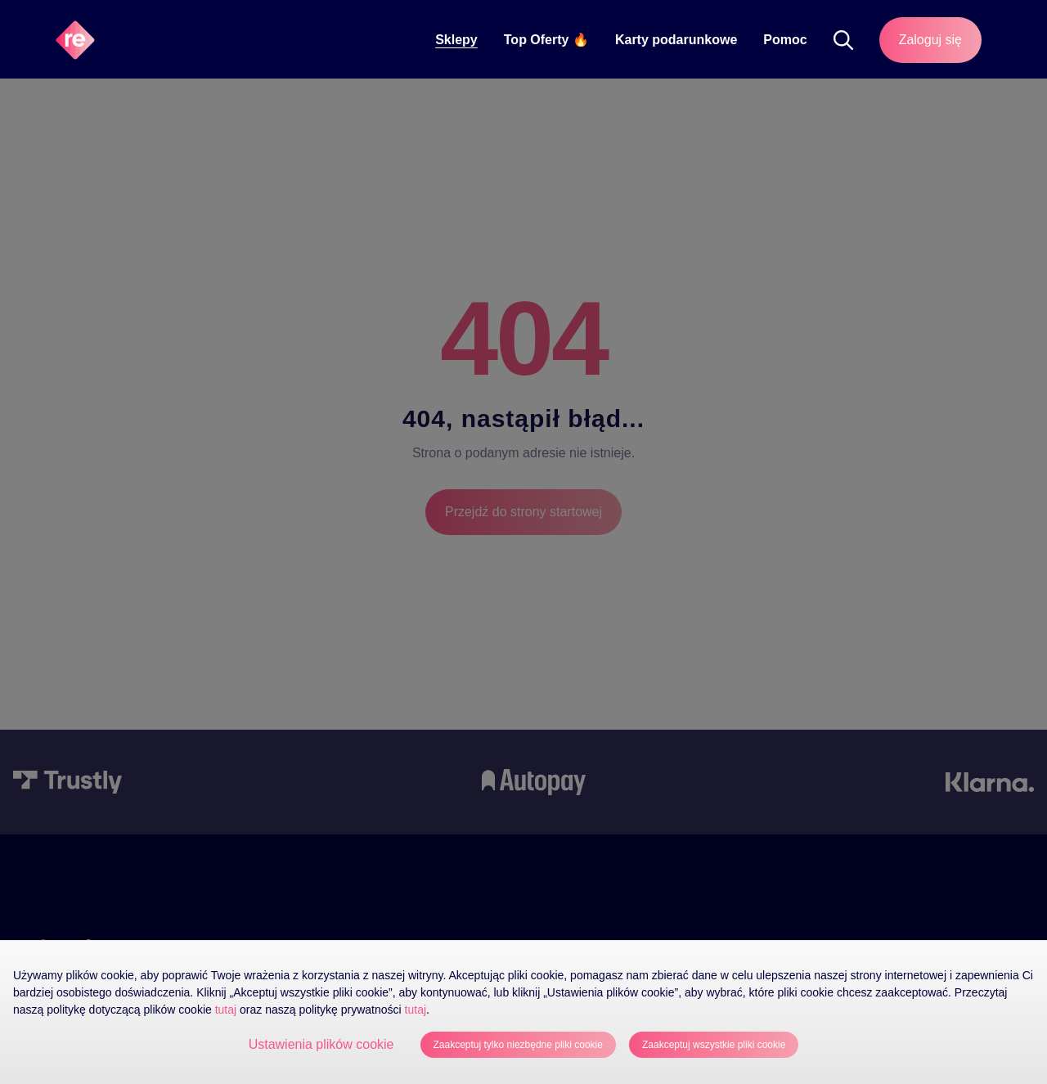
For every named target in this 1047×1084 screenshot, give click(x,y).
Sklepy (456, 40)
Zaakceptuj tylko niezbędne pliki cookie (518, 1044)
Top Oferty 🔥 (546, 40)
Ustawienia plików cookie (321, 1044)
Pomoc (785, 40)
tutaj (225, 1009)
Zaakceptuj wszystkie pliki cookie (713, 1044)
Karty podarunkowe (676, 40)
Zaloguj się (930, 40)
